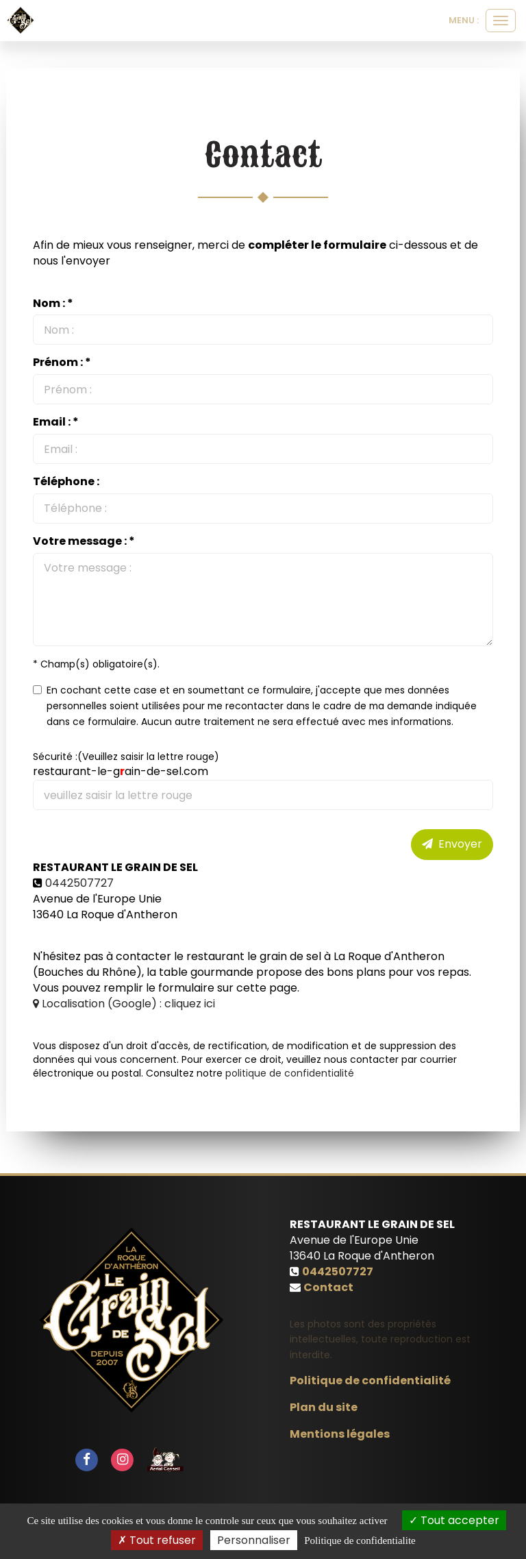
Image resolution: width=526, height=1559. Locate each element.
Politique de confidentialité (370, 1380)
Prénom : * (62, 362)
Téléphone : (66, 481)
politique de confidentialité (289, 1073)
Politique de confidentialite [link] (359, 1540)
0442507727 (79, 883)
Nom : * (53, 303)
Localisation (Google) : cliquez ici (124, 1003)
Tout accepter (454, 1520)
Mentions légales (340, 1434)
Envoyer (452, 844)
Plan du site (324, 1407)
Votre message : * (84, 541)
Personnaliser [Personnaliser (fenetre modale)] (253, 1540)
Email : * (56, 422)
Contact (328, 1287)
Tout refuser (157, 1540)
